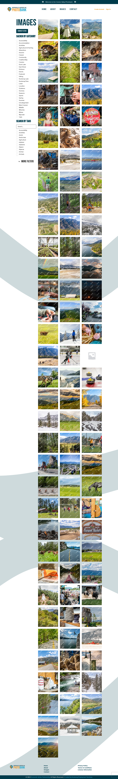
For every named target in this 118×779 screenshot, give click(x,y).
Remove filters (22, 31)
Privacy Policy (82, 766)
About (53, 9)
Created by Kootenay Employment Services (78, 777)
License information (85, 770)
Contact (73, 9)
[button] (26, 161)
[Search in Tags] (26, 126)
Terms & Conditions (85, 768)
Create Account (99, 9)
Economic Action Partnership (40, 777)
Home (44, 9)
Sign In (108, 9)
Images (63, 9)
